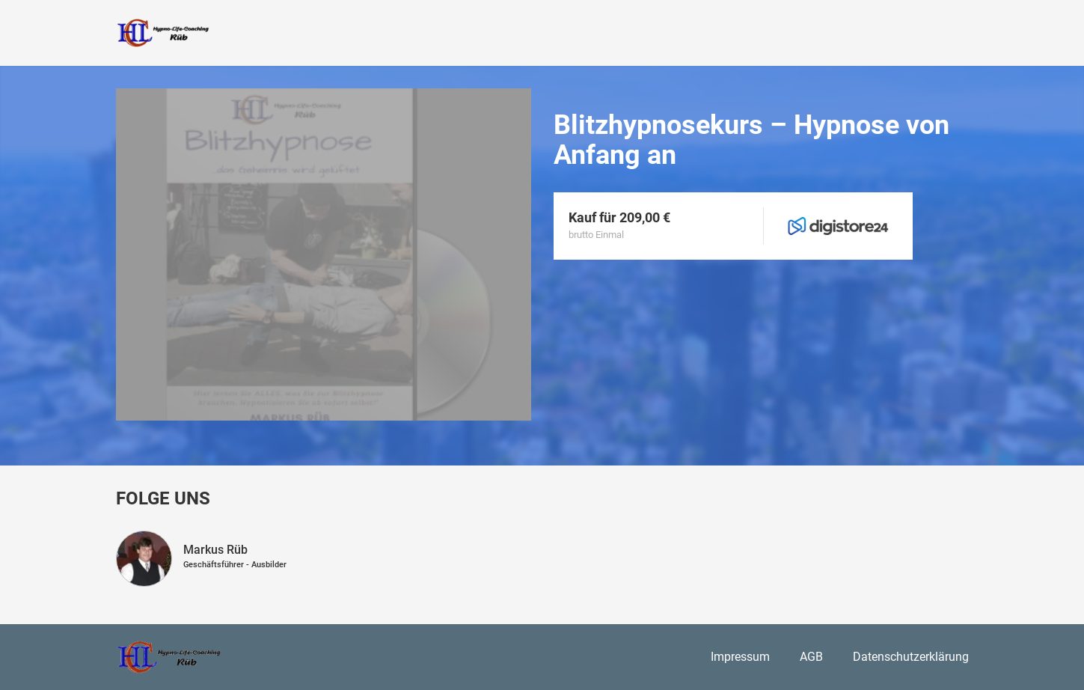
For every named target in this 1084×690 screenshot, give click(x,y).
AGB (811, 657)
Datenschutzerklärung (911, 657)
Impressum (740, 657)
